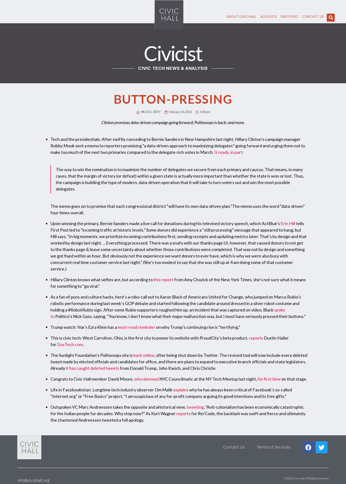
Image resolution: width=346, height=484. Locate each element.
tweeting (195, 407)
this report (163, 279)
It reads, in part (228, 152)
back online (143, 355)
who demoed (146, 379)
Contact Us (313, 16)
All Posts (268, 16)
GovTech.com (70, 344)
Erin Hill (288, 223)
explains (180, 389)
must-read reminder (136, 327)
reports (256, 338)
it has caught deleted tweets (92, 368)
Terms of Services (273, 447)
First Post (290, 16)
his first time (269, 379)
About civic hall (241, 16)
